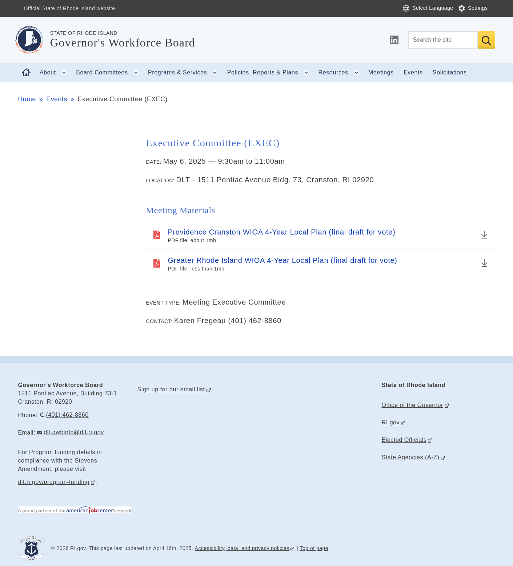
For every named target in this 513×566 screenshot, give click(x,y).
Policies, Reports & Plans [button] (270, 73)
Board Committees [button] (109, 73)
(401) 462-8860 (67, 415)
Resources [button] (341, 73)
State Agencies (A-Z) (411, 457)
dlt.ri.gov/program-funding (53, 482)
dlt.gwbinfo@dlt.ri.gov (74, 432)
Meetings (381, 72)
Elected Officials (404, 440)
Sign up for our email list (171, 389)
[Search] (443, 40)
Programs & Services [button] (185, 73)
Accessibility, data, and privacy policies (242, 548)
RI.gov (391, 422)
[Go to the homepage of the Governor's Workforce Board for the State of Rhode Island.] (34, 39)
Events (413, 72)
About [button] (55, 73)
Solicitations (450, 72)
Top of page (314, 548)
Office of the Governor (412, 405)
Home (27, 99)
